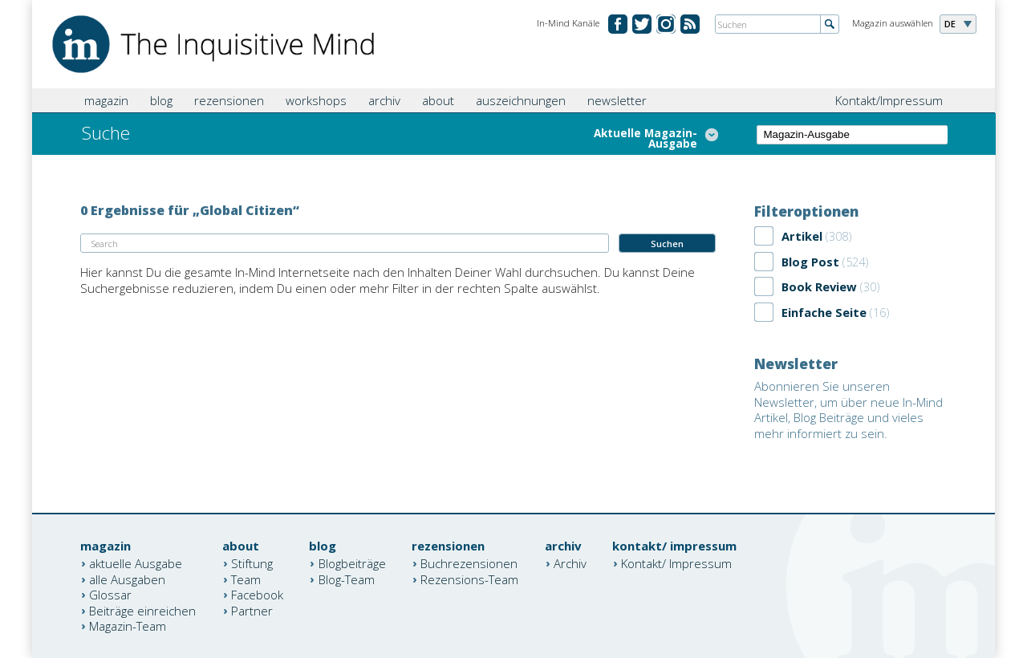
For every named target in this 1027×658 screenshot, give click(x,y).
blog (161, 100)
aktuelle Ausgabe (135, 563)
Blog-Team (347, 579)
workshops (316, 100)
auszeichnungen (521, 100)
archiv (384, 100)
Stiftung (252, 563)
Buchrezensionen (469, 563)
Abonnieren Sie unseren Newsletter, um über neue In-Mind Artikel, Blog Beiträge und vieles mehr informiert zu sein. (848, 409)
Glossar (110, 595)
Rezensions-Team (469, 579)
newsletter (617, 100)
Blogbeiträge (352, 563)
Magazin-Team (127, 626)
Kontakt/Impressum (889, 100)
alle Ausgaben (127, 579)
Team (246, 579)
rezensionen (229, 100)
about (438, 100)
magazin (106, 100)
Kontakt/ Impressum (676, 563)
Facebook (257, 595)
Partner (252, 610)
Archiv (570, 563)
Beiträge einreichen (142, 610)
